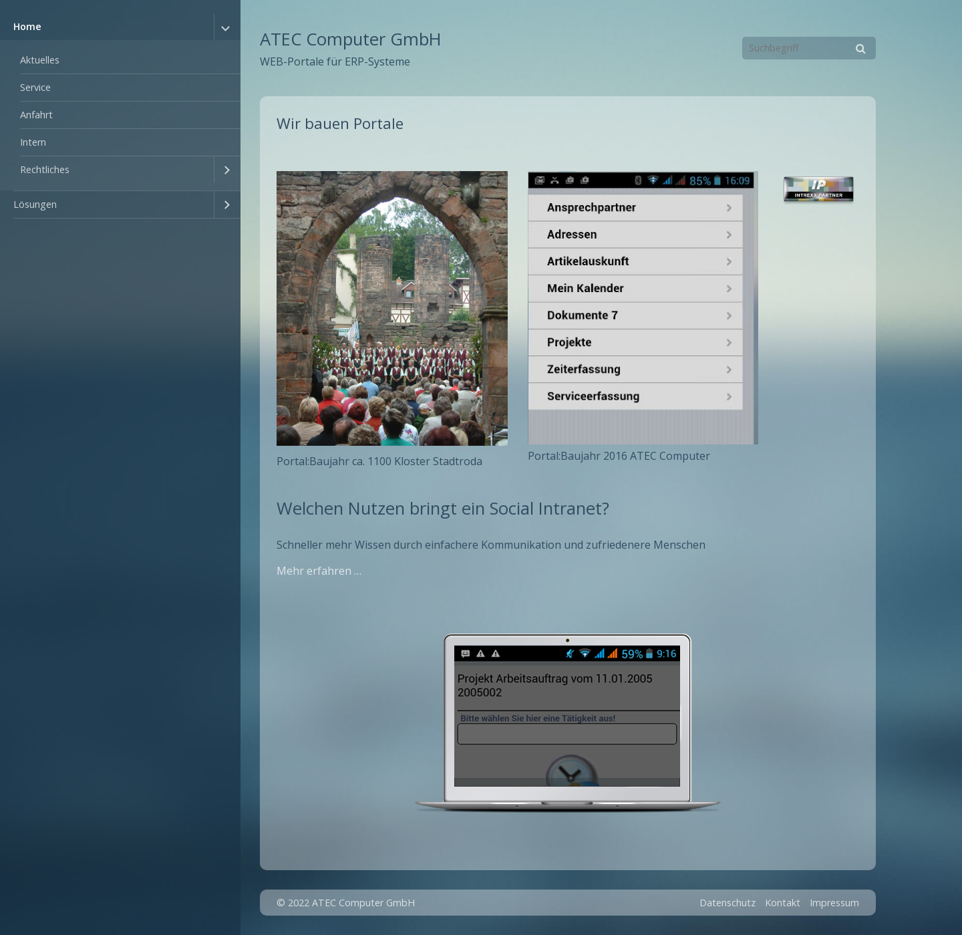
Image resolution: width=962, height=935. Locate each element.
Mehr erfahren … (319, 570)
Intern (33, 142)
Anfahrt (36, 114)
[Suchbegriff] (809, 48)
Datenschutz (727, 902)
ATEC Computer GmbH (351, 39)
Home (27, 26)
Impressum (834, 902)
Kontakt (782, 902)
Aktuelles (39, 59)
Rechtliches (44, 169)
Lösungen (35, 204)
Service (35, 87)
